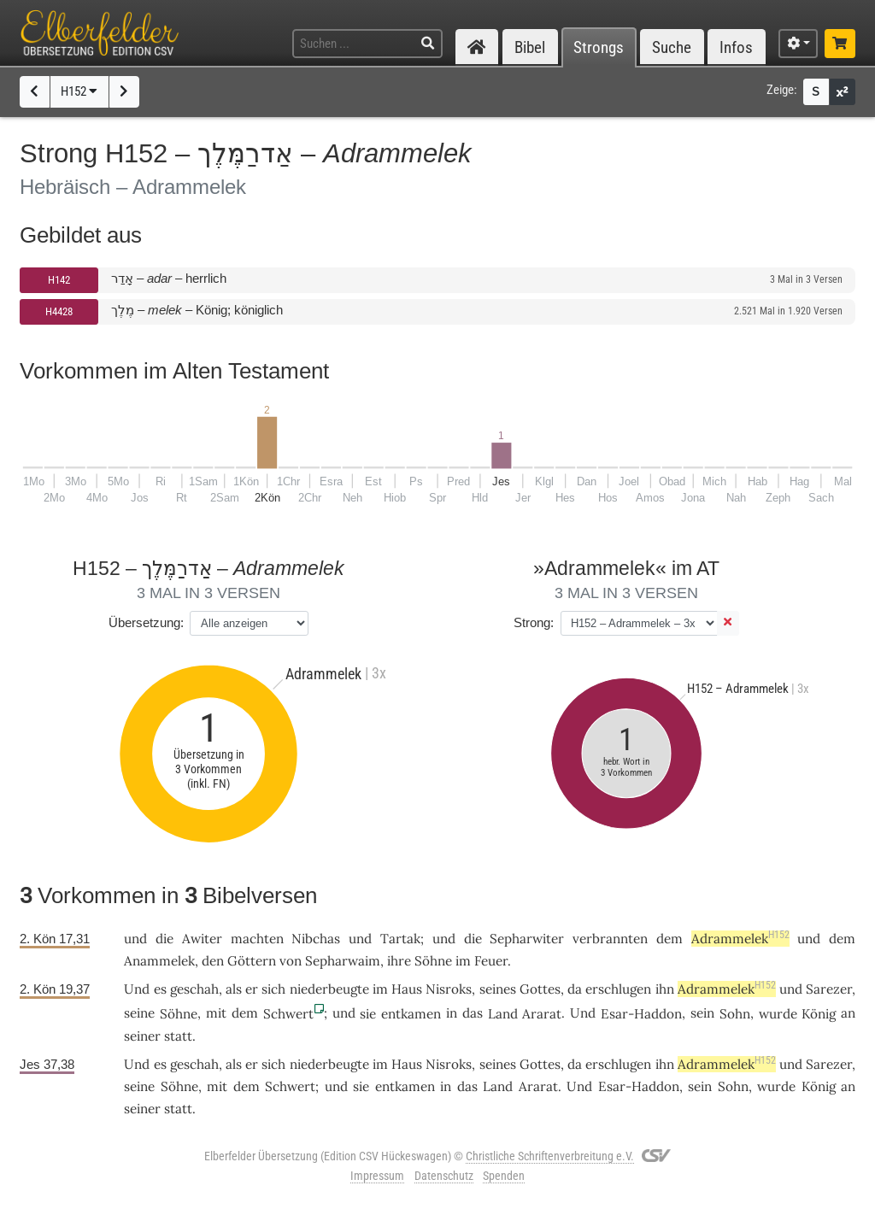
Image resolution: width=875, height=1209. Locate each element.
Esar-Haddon (641, 1014)
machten (257, 938)
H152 (79, 91)
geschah (194, 989)
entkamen (411, 1014)
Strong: (534, 622)
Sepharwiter (527, 938)
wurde (778, 1014)
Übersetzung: (146, 622)
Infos (736, 47)
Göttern (251, 961)
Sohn (734, 1014)
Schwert (288, 1014)
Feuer (491, 961)
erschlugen (618, 989)
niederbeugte (329, 989)
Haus (406, 989)
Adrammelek (740, 938)
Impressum (377, 1176)
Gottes (540, 989)
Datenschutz (443, 1176)
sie (368, 1014)
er (251, 989)
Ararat (541, 1014)
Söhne (433, 961)
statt (178, 1036)
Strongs (598, 47)
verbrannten (610, 938)
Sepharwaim (342, 961)
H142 (59, 279)
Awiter (202, 938)
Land (503, 1014)
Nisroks (449, 989)
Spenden (504, 1176)
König (819, 1014)
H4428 (59, 311)
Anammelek (159, 961)
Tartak (400, 938)
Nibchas (315, 938)
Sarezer (829, 989)
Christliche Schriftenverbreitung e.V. (550, 1156)
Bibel (529, 47)
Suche (671, 47)
